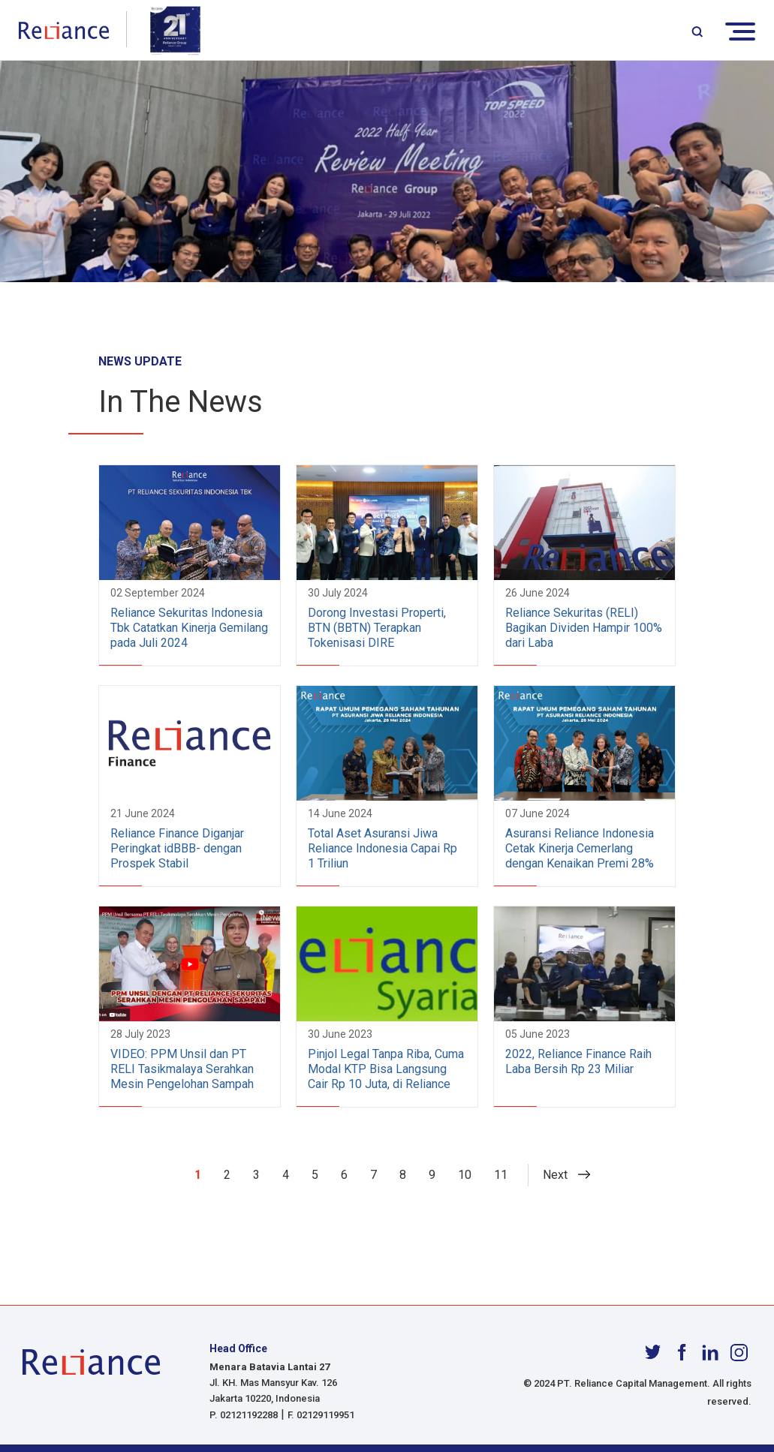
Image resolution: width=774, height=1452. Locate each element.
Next (555, 1175)
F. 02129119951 (321, 1415)
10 (464, 1175)
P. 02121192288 (243, 1415)
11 (500, 1175)
